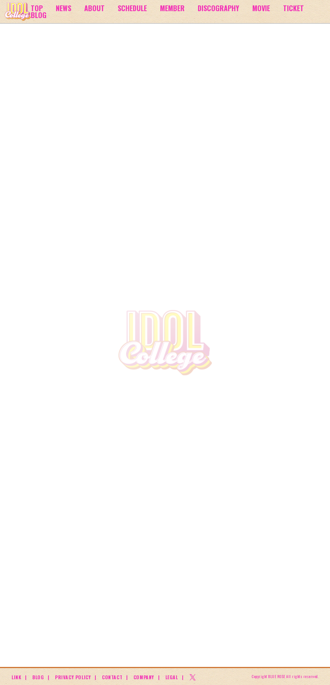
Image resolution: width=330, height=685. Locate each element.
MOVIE (260, 8)
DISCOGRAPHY (217, 8)
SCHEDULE (132, 8)
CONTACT (112, 677)
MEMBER (171, 8)
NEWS (63, 8)
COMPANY (143, 677)
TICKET (292, 8)
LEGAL (171, 677)
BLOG (39, 15)
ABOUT (94, 8)
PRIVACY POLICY (73, 677)
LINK (16, 677)
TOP (37, 8)
